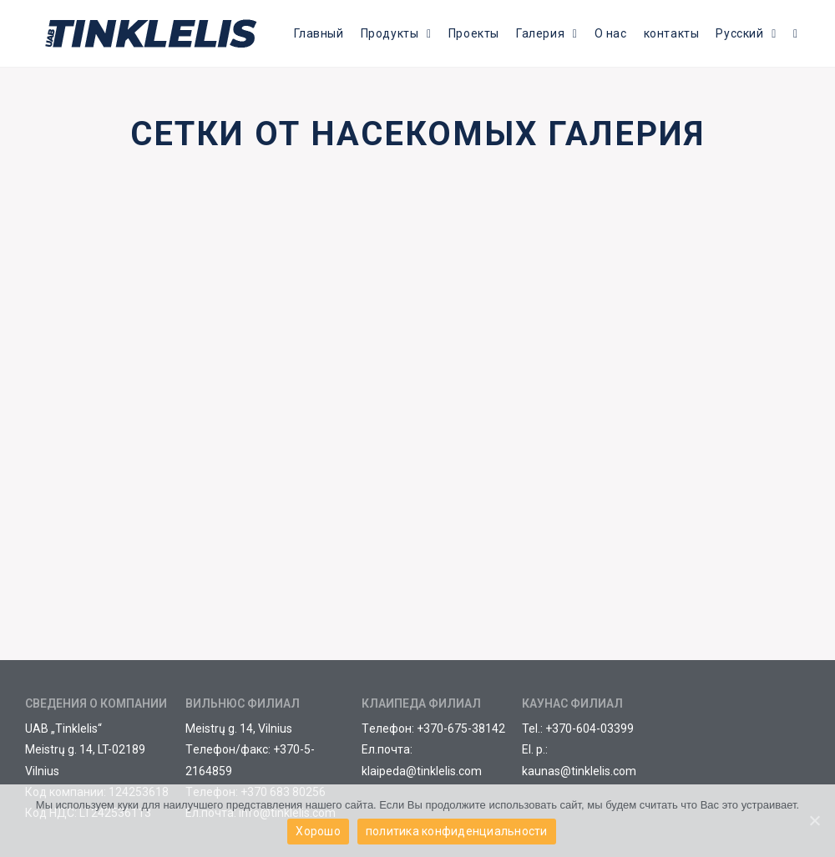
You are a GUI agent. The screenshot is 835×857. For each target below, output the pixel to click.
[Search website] (795, 33)
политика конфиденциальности (457, 832)
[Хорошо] (814, 821)
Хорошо (318, 832)
